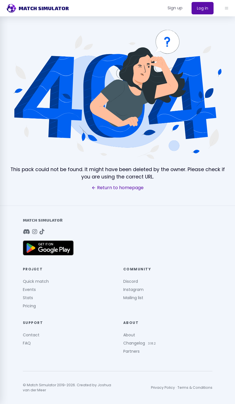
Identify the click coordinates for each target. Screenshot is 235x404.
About (129, 335)
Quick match (36, 281)
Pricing (29, 306)
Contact (31, 335)
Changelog (134, 343)
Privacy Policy (163, 387)
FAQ (27, 343)
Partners (131, 351)
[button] (175, 8)
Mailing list (133, 298)
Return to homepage (117, 188)
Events (29, 289)
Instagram (133, 289)
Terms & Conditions (194, 387)
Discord (130, 281)
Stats (28, 298)
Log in (202, 8)
